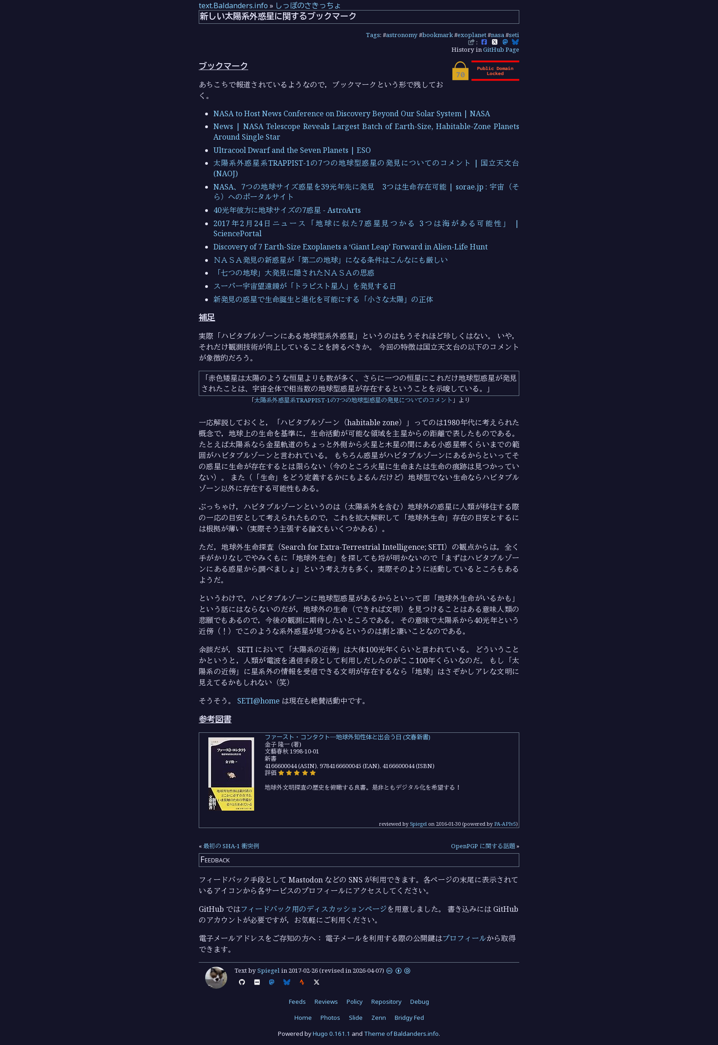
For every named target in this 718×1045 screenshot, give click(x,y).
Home (303, 1017)
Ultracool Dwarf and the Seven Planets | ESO (292, 150)
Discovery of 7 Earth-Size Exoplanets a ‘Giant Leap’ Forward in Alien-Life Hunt (350, 247)
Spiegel (418, 823)
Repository (386, 1001)
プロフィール (464, 938)
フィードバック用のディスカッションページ (313, 909)
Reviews (326, 1001)
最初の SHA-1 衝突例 (231, 846)
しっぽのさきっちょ (308, 5)
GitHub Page (501, 49)
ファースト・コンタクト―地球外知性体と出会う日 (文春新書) (347, 737)
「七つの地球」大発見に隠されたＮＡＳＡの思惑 (294, 273)
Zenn (378, 1017)
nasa (497, 35)
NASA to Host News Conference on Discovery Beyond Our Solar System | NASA (351, 113)
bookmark (437, 35)
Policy (355, 1001)
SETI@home (258, 701)
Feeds (297, 1001)
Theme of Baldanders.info (401, 1033)
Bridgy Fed (409, 1017)
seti (514, 35)
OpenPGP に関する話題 (483, 846)
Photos (330, 1017)
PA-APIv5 (505, 823)
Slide (356, 1017)
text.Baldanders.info (233, 5)
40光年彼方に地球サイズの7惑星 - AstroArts (287, 210)
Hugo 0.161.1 (331, 1033)
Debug (419, 1001)
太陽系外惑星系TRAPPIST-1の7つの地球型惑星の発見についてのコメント (353, 400)
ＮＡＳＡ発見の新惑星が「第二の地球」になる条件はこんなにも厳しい (330, 260)
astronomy (402, 35)
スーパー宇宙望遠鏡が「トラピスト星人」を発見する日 (305, 286)
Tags (373, 35)
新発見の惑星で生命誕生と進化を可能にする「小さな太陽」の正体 (323, 299)
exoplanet (471, 35)
